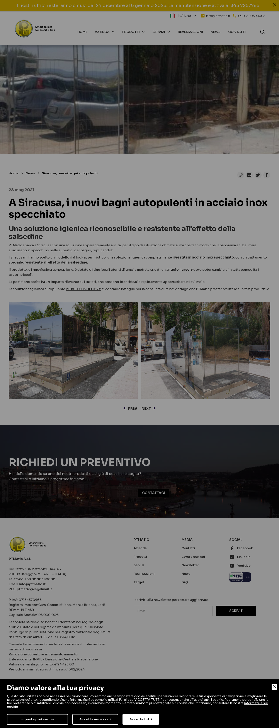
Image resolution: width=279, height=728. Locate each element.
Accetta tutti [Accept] (140, 719)
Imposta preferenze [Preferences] (37, 719)
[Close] (274, 687)
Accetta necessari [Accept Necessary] (95, 719)
